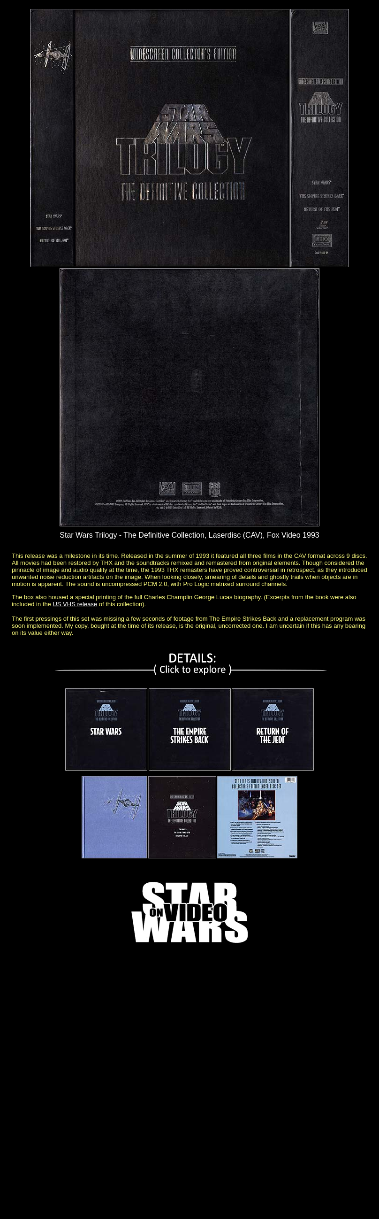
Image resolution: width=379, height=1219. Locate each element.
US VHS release (75, 604)
